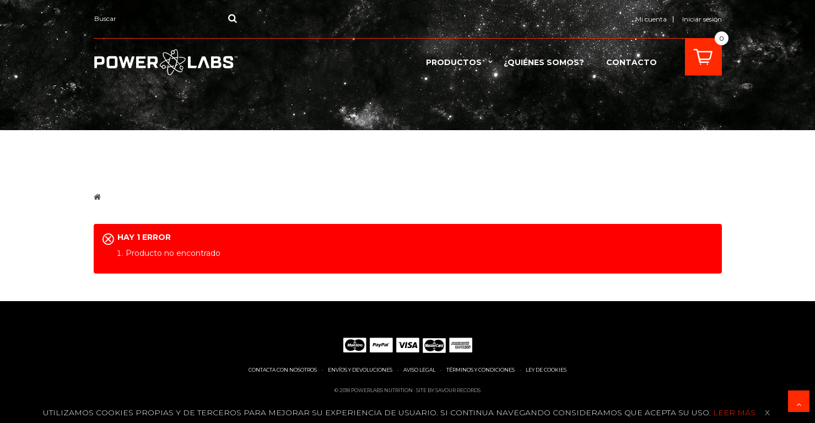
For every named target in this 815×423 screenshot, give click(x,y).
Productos (454, 62)
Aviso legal (419, 370)
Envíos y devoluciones (360, 370)
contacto (631, 62)
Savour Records (458, 390)
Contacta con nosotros (283, 370)
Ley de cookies (546, 370)
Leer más (733, 412)
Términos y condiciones (480, 370)
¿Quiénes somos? (544, 62)
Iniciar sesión (702, 19)
